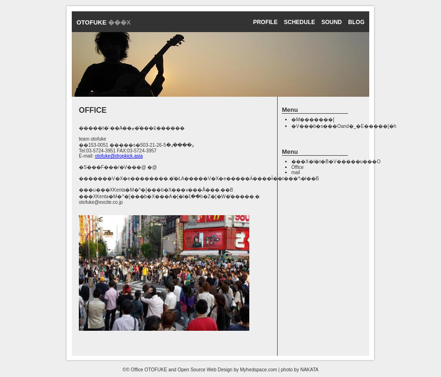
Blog (356, 22)
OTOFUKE (103, 22)
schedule (299, 22)
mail (295, 172)
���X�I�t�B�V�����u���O (336, 161)
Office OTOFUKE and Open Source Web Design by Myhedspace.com (204, 369)
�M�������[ (312, 119)
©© (126, 369)
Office (297, 167)
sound (332, 22)
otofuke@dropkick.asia (119, 156)
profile (265, 22)
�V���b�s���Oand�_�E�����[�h (343, 126)
